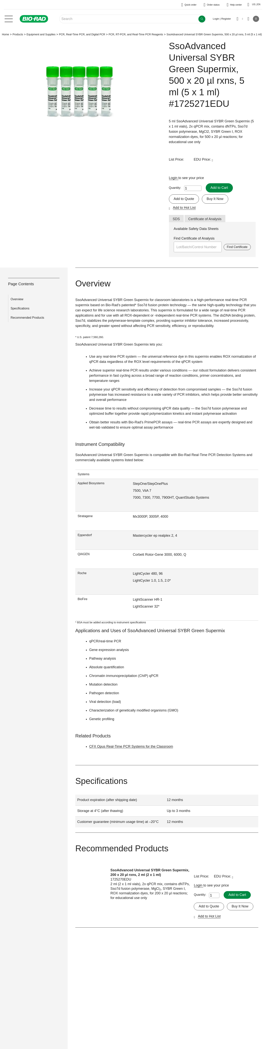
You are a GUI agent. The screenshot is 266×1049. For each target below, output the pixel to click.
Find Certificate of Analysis (194, 238)
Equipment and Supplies (41, 34)
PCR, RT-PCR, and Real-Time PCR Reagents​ (136, 34)
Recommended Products (27, 317)
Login (173, 178)
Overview (17, 299)
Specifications (20, 308)
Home (5, 34)
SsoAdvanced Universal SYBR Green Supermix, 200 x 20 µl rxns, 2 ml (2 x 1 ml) (149, 872)
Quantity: (175, 187)
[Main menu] (8, 18)
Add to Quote (184, 199)
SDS (176, 219)
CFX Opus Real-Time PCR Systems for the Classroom (131, 746)
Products (18, 34)
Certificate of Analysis (205, 219)
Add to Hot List (184, 208)
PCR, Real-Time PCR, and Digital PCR (82, 34)
